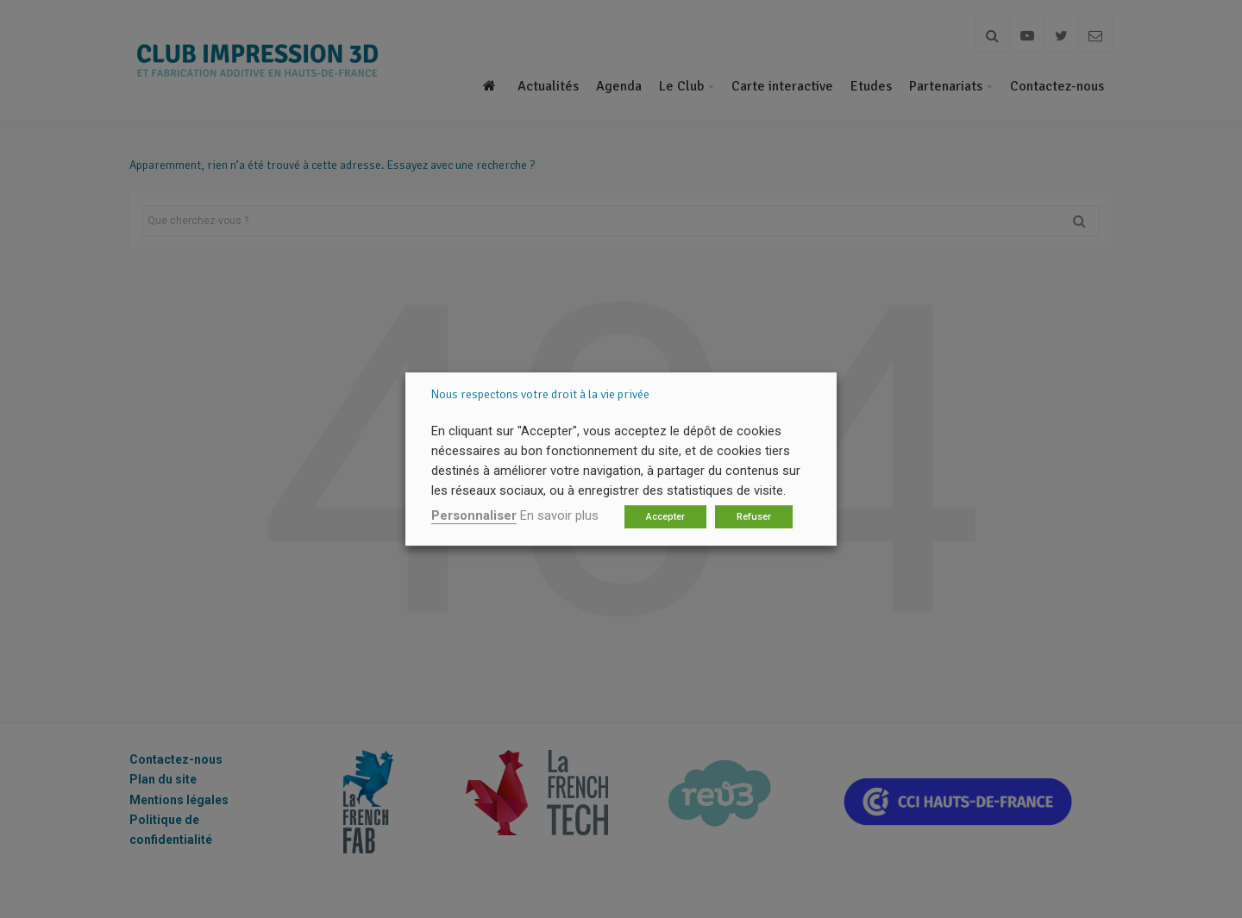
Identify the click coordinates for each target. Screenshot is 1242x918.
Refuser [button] (754, 516)
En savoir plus (559, 515)
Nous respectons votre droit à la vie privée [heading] (540, 394)
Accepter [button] (665, 516)
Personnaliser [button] (474, 515)
